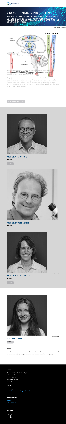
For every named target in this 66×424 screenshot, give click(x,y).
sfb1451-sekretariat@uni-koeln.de (20, 391)
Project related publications (16, 100)
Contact (10, 163)
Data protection (11, 403)
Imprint (9, 400)
